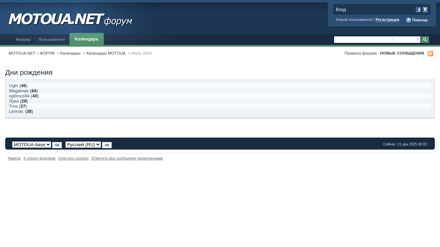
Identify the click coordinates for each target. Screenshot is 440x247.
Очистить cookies (73, 158)
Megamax (19, 90)
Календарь (87, 39)
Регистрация (387, 19)
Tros (13, 106)
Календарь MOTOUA (106, 53)
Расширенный (434, 39)
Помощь (417, 20)
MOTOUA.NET (22, 53)
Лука (14, 101)
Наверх (14, 158)
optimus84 (19, 95)
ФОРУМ (47, 53)
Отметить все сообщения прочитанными (127, 158)
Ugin (13, 85)
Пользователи (51, 39)
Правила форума (360, 53)
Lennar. (16, 111)
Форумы (23, 39)
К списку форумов (40, 158)
